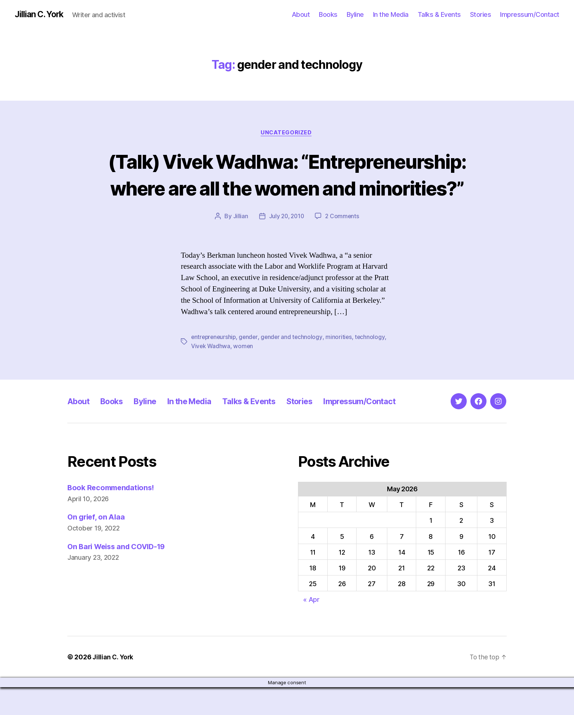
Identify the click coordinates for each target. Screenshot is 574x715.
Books (328, 14)
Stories (480, 14)
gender (250, 365)
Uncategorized (287, 133)
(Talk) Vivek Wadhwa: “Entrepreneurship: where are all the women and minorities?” (287, 188)
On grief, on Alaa (97, 544)
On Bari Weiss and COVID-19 (119, 573)
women (244, 373)
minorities (342, 365)
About (301, 14)
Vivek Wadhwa (211, 373)
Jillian (239, 244)
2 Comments (343, 244)
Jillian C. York (40, 14)
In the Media (391, 14)
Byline (355, 14)
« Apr (311, 627)
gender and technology (294, 365)
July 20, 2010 (286, 244)
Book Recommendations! (113, 515)
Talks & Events (439, 14)
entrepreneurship (214, 365)
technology (373, 365)
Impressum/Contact (529, 14)
